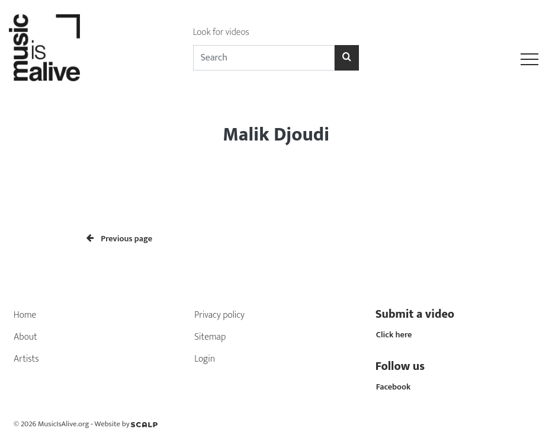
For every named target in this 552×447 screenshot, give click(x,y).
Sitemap (210, 337)
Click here (394, 335)
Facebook (393, 387)
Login (204, 359)
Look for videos (221, 32)
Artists (26, 359)
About (25, 337)
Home (25, 315)
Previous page (119, 239)
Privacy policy (219, 315)
